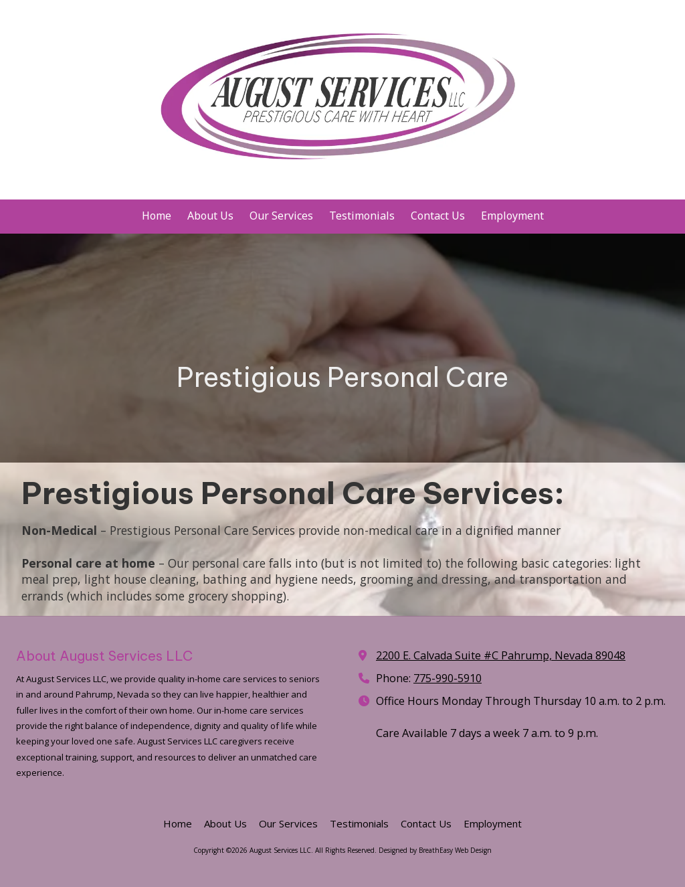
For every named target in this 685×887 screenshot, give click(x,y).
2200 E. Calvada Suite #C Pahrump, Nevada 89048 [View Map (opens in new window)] (500, 655)
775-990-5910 (447, 678)
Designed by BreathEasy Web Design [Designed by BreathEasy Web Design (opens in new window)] (435, 850)
